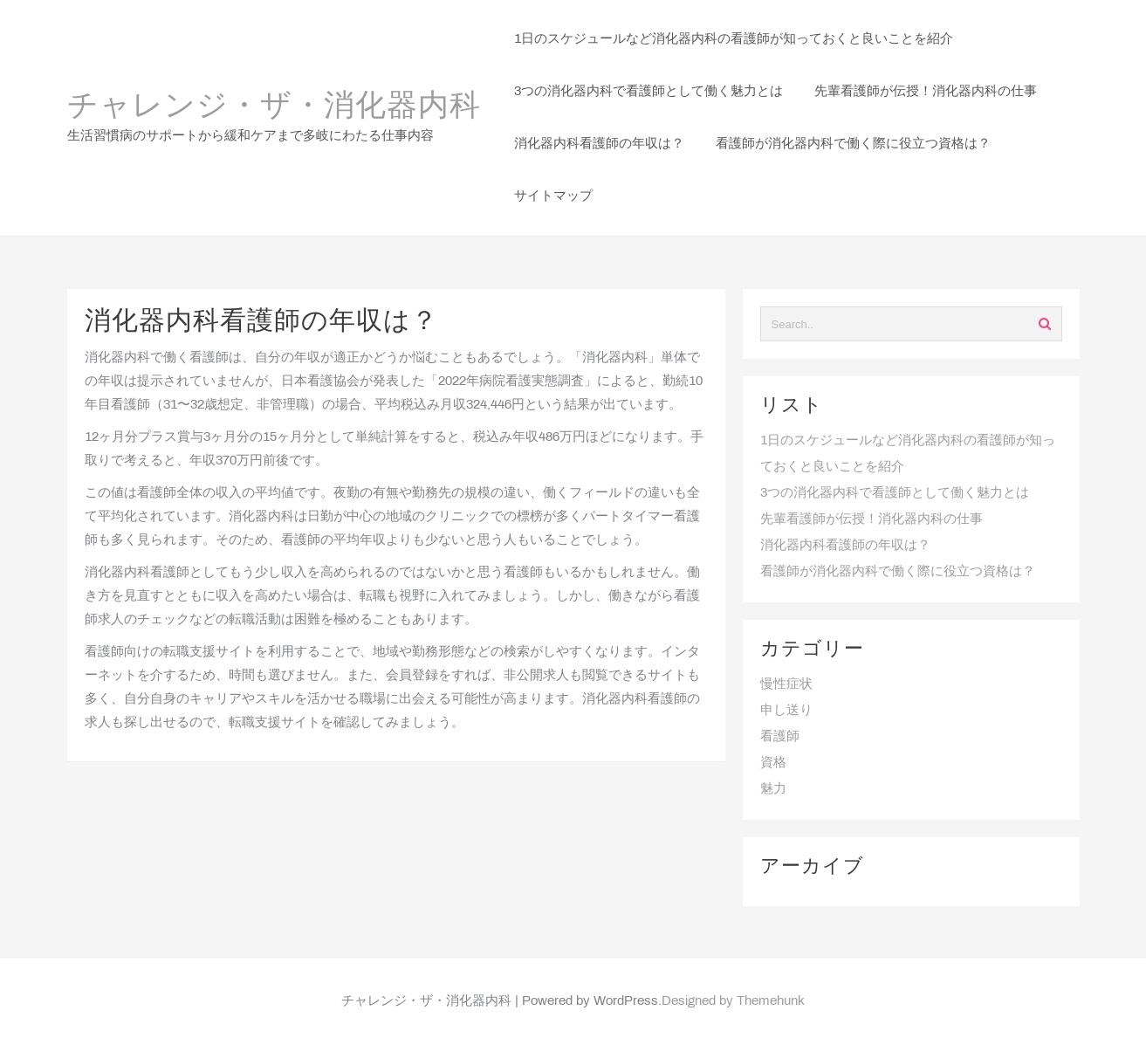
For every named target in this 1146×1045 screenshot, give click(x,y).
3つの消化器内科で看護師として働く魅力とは (894, 493)
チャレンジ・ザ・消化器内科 (274, 107)
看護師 (779, 737)
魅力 (773, 789)
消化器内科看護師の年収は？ (845, 546)
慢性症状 (786, 684)
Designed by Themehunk (733, 1001)
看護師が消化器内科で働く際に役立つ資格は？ (897, 572)
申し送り (786, 711)
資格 (773, 763)
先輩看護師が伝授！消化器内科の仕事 (871, 519)
